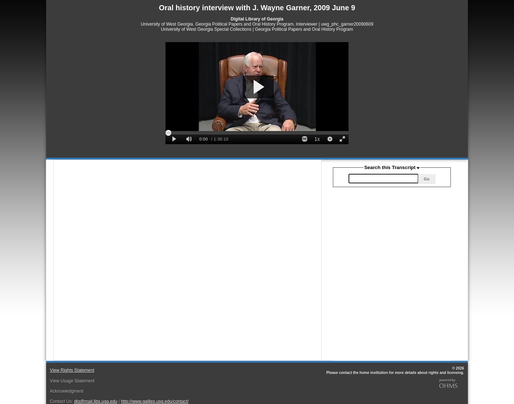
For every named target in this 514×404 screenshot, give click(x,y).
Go (426, 179)
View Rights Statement (72, 370)
